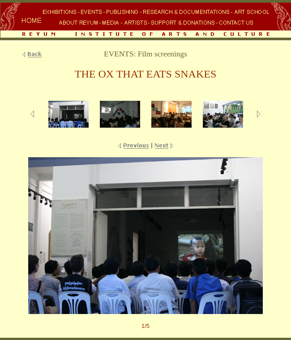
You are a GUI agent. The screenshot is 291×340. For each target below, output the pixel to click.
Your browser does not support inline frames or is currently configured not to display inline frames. (145, 21)
